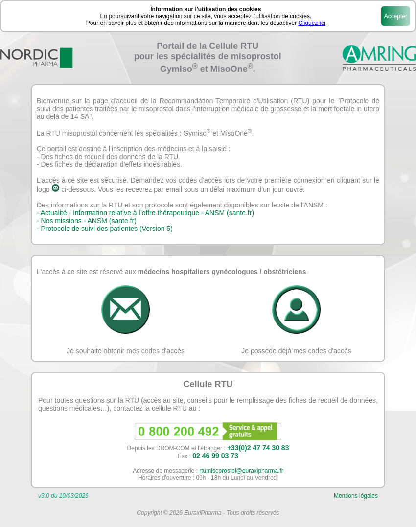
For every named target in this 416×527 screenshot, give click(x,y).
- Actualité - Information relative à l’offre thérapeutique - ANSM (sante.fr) (145, 213)
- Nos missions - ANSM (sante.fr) (87, 221)
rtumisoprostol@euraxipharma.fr (241, 470)
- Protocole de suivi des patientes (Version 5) (105, 228)
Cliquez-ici (311, 23)
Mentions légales (356, 495)
